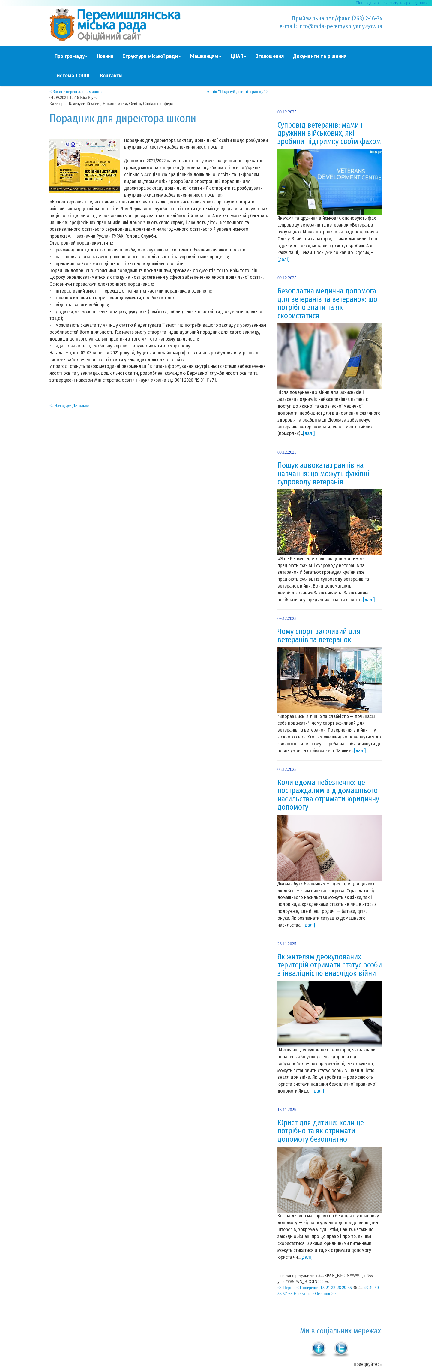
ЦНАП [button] (238, 56)
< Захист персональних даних (76, 91)
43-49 (369, 1287)
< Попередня (307, 1287)
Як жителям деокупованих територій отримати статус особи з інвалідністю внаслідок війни (330, 965)
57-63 (288, 1293)
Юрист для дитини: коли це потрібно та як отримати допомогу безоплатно (321, 1131)
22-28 (336, 1287)
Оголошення (269, 56)
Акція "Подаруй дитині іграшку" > (237, 91)
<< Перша (287, 1287)
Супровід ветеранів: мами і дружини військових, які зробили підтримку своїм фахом (329, 133)
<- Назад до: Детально (69, 406)
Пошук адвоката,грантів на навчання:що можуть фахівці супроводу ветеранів (323, 473)
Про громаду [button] (71, 56)
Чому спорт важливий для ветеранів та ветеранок (319, 636)
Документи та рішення (319, 56)
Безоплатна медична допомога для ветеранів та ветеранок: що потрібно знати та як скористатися (327, 303)
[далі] (283, 259)
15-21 (325, 1287)
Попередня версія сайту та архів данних (392, 3)
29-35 (347, 1287)
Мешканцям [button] (205, 56)
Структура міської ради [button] (151, 56)
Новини (105, 56)
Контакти (111, 76)
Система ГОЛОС (72, 76)
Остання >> (325, 1293)
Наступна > (304, 1293)
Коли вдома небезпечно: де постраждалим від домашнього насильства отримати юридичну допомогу (328, 795)
